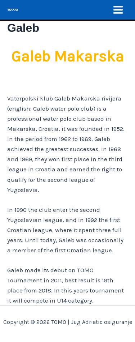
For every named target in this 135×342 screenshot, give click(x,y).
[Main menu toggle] (118, 10)
